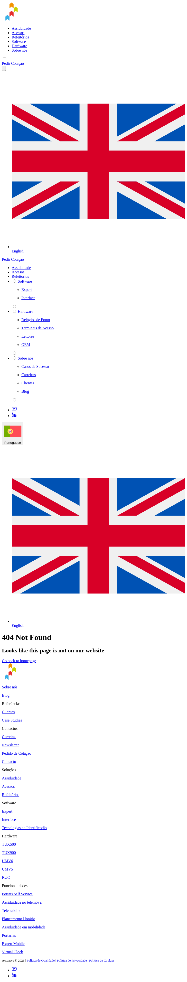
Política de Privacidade (72, 960)
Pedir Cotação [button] (13, 63)
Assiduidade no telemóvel (22, 902)
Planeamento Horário (18, 919)
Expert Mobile (13, 944)
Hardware (19, 46)
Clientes (8, 712)
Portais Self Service (17, 894)
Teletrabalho (11, 910)
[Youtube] (14, 410)
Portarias (9, 935)
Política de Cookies (101, 960)
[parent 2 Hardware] (14, 353)
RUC (6, 877)
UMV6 (7, 861)
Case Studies (12, 720)
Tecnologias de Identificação (24, 828)
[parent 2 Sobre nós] (14, 399)
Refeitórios (20, 37)
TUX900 (9, 853)
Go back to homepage (19, 661)
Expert (7, 811)
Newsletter (10, 745)
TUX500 (9, 844)
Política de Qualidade (41, 960)
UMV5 (7, 869)
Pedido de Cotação (16, 753)
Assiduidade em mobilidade (24, 927)
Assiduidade (21, 28)
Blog (5, 695)
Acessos (18, 33)
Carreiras (9, 737)
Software (19, 41)
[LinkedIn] (14, 416)
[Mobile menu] (4, 58)
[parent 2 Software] (14, 306)
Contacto (9, 762)
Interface (9, 819)
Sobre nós (19, 50)
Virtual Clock (12, 952)
